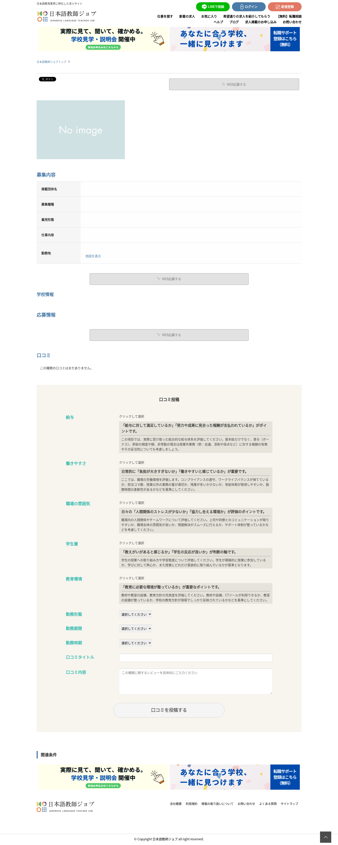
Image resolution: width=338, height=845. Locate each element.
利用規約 (191, 804)
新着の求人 (187, 16)
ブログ (234, 22)
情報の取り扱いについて (217, 804)
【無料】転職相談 (289, 16)
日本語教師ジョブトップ (51, 62)
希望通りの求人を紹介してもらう (246, 16)
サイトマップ (289, 804)
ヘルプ (218, 22)
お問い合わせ (292, 22)
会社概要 (176, 804)
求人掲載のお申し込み (260, 22)
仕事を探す (165, 16)
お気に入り (209, 16)
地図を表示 (93, 255)
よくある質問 (268, 804)
